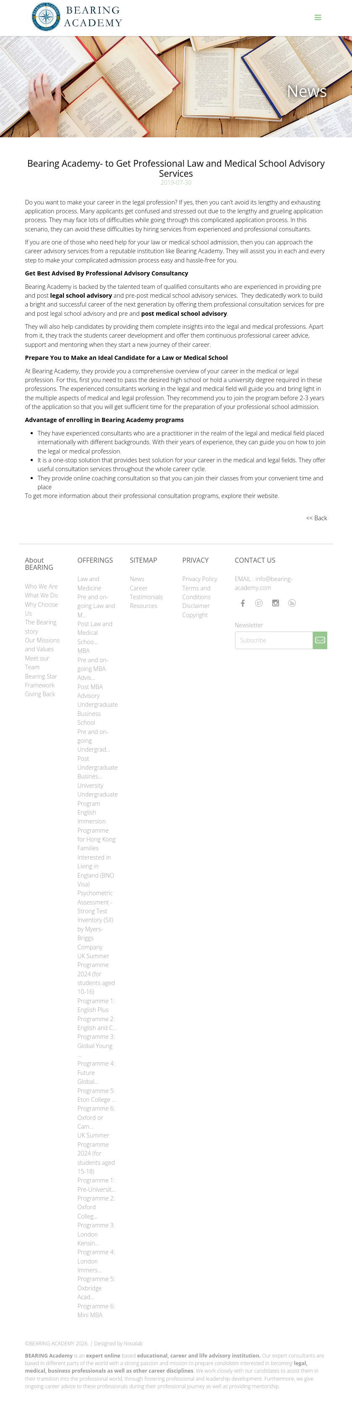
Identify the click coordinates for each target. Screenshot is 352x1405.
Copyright (195, 615)
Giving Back (40, 694)
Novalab (133, 1343)
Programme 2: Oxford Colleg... (96, 1207)
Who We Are (41, 586)
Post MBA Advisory (90, 691)
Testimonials (146, 597)
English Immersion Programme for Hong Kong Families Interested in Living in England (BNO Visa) (97, 848)
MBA (84, 651)
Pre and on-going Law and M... (96, 606)
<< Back (316, 518)
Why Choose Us (41, 608)
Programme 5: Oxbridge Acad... (96, 1288)
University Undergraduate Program (97, 794)
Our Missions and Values (42, 644)
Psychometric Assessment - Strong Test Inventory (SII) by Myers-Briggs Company (95, 920)
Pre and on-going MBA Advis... (93, 669)
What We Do (41, 595)
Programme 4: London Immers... (96, 1261)
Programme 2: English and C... (97, 1023)
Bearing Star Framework (41, 680)
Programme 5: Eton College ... (97, 1095)
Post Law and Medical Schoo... (95, 633)
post (73, 295)
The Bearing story (41, 626)
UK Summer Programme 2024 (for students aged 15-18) (96, 1153)
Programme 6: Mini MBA (96, 1310)
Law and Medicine (90, 583)
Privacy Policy (200, 579)
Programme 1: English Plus (96, 1005)
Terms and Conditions (197, 592)
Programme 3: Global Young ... (96, 1046)
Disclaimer (196, 606)
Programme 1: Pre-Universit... (97, 1184)
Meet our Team (37, 662)
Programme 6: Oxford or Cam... (96, 1117)
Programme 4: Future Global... (96, 1072)
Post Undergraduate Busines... (97, 768)
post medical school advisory (184, 313)
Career (139, 588)
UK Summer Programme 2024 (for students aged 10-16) (96, 974)
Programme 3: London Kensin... (96, 1234)
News (137, 579)
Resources (143, 606)
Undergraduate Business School (97, 713)
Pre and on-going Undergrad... (94, 741)
